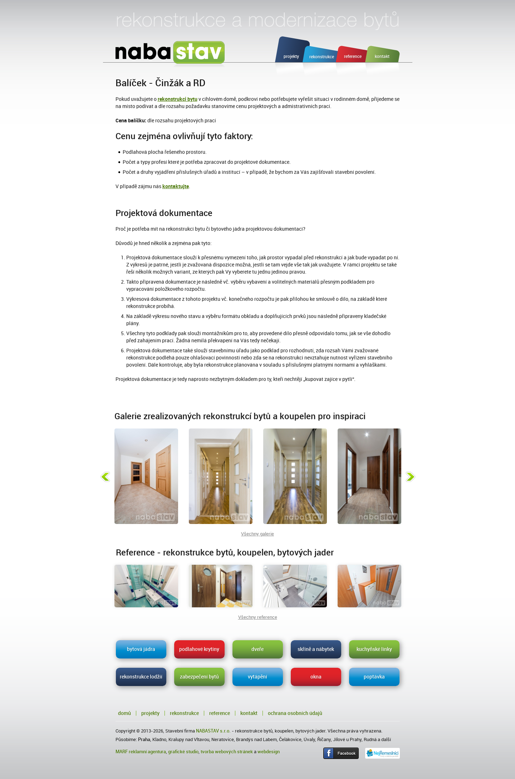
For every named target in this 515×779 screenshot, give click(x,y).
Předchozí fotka (105, 476)
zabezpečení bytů (199, 677)
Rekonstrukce (184, 713)
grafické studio (183, 751)
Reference (219, 713)
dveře (257, 649)
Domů (124, 713)
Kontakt (249, 713)
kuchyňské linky (374, 649)
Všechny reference (257, 617)
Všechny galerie (257, 534)
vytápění (257, 677)
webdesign (269, 751)
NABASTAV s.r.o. (213, 731)
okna (316, 677)
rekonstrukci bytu (177, 99)
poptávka (374, 677)
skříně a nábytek (316, 649)
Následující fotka (411, 476)
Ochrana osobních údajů (295, 713)
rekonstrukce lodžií (141, 677)
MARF (122, 751)
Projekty (150, 713)
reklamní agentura (147, 751)
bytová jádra (141, 649)
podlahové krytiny (199, 649)
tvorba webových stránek (227, 751)
